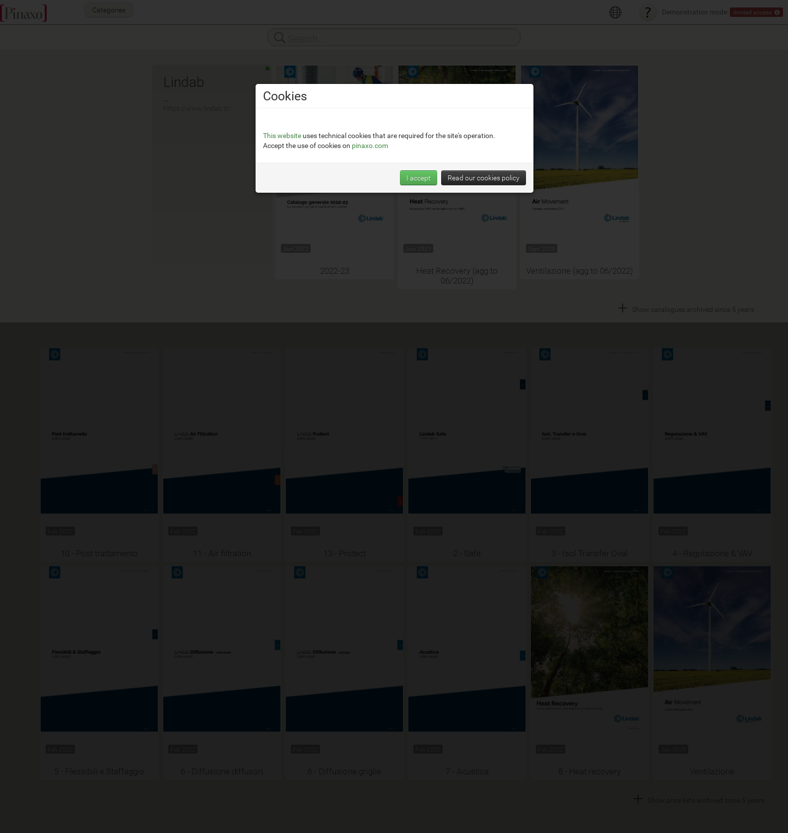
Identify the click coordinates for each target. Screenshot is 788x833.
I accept (418, 177)
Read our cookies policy (484, 177)
